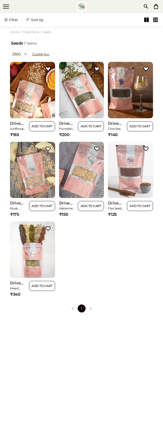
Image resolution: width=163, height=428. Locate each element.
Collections (31, 32)
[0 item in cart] (156, 7)
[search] (146, 7)
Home (14, 32)
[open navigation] (6, 7)
